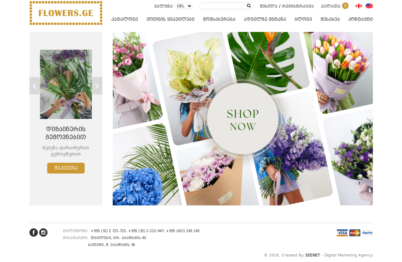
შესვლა (268, 6)
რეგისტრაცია (298, 6)
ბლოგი (303, 19)
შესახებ (330, 19)
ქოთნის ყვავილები (170, 19)
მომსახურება (219, 19)
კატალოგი (124, 19)
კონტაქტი (360, 19)
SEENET (312, 256)
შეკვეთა (66, 168)
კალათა (335, 6)
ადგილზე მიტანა (265, 19)
